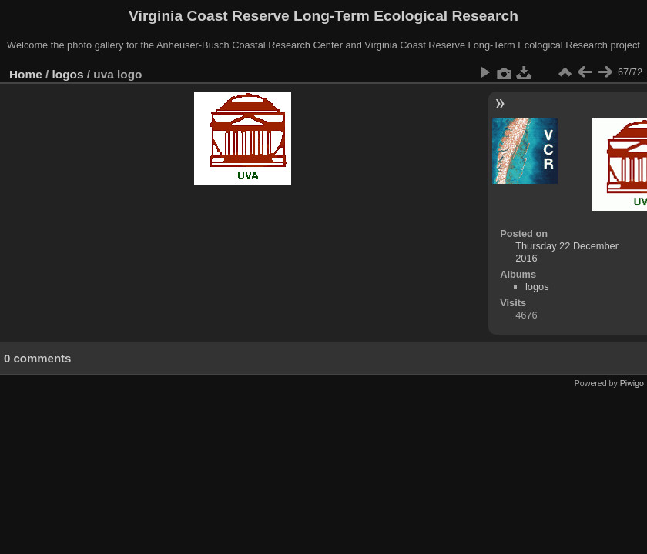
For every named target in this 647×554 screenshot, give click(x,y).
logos (68, 74)
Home (25, 74)
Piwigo (632, 383)
